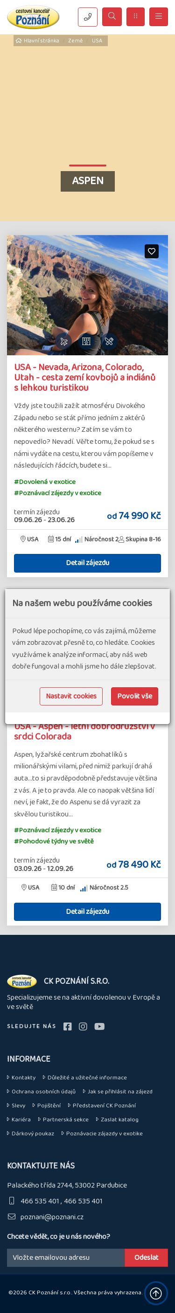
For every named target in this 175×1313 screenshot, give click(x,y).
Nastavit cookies (71, 696)
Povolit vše (134, 696)
